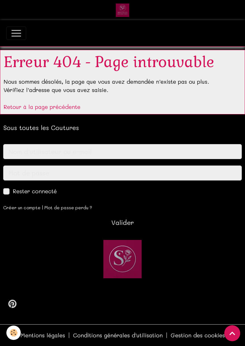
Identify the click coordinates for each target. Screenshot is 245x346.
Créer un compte (22, 207)
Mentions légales (42, 335)
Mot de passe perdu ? (68, 207)
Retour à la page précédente (42, 106)
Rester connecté (35, 191)
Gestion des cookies (198, 335)
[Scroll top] (232, 333)
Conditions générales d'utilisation (118, 335)
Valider (122, 222)
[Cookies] (13, 333)
